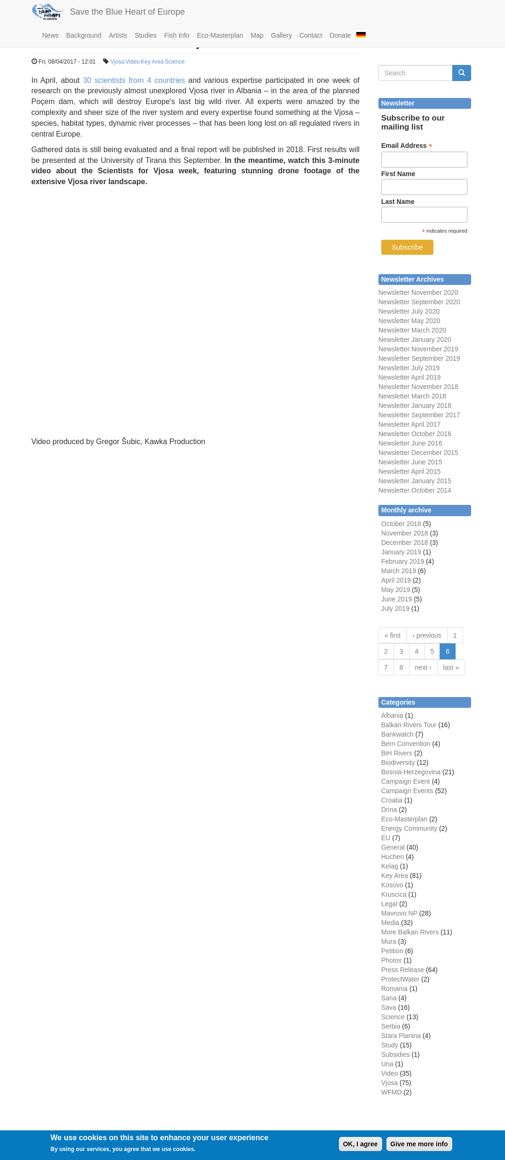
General (393, 847)
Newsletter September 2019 (419, 358)
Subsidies (395, 1054)
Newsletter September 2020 (419, 302)
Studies (146, 35)
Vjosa (118, 61)
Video (133, 61)
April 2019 (396, 580)
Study (389, 1045)
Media (390, 922)
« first (393, 635)
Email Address (407, 145)
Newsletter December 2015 (418, 452)
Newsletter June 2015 (410, 462)
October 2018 (401, 523)
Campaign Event (405, 781)
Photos (391, 960)
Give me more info (419, 1144)
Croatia (391, 800)
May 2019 (395, 589)
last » (451, 667)
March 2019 (398, 571)
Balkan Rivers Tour (408, 725)
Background (84, 35)
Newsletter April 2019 (409, 377)
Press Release (402, 969)
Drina (389, 809)
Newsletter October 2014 (414, 490)
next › (423, 667)
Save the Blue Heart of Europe (127, 11)
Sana (389, 998)
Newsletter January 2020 (414, 339)
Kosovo (392, 885)
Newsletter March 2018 (412, 396)
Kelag (389, 866)
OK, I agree (360, 1144)
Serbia (390, 1026)
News (50, 35)
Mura (388, 941)
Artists (118, 35)
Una (387, 1064)
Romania (394, 988)
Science (175, 61)
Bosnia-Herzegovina (411, 772)
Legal (389, 904)
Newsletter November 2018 (418, 386)
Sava (388, 1007)
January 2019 (401, 552)
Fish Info (177, 35)
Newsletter (393, 415)
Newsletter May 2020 (409, 320)
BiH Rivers (396, 753)
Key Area (152, 61)
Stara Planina (401, 1035)
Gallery (281, 35)
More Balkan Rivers (410, 932)
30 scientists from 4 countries (134, 80)
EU (385, 838)
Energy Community (409, 828)
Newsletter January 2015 (414, 481)
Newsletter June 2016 (410, 443)
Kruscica (394, 894)
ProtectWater (400, 979)
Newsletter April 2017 (409, 424)
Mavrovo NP (399, 913)
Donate (340, 35)
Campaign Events (407, 791)
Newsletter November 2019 (418, 349)
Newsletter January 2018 (414, 405)
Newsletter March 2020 (412, 330)
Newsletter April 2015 (409, 471)
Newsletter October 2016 (414, 434)
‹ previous (426, 635)
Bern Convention (405, 743)
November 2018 (404, 533)
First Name (398, 174)
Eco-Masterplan (220, 35)
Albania (392, 715)
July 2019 (395, 608)
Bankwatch (397, 734)
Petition (392, 951)
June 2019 (396, 599)
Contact (310, 35)
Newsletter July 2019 (409, 368)
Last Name (398, 201)
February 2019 (402, 561)
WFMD (391, 1092)
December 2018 (404, 542)
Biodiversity (398, 762)
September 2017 (434, 415)
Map (257, 35)
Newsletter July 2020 (409, 311)
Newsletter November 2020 (418, 292)
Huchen (392, 856)
